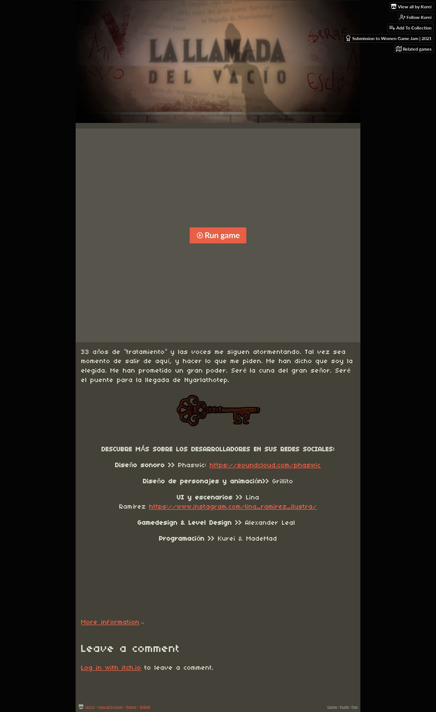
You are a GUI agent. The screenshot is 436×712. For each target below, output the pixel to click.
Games (332, 707)
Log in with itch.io (111, 668)
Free (354, 707)
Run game (218, 235)
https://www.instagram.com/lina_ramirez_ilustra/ (233, 507)
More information (112, 622)
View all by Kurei (110, 707)
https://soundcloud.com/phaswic (265, 465)
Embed (145, 707)
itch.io (90, 707)
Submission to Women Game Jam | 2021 (388, 38)
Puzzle (344, 707)
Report (131, 707)
